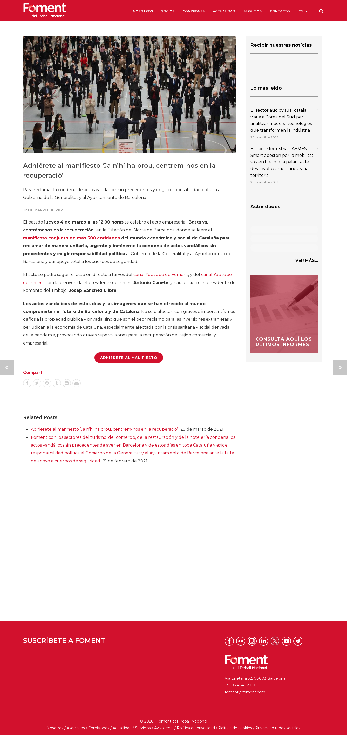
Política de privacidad (196, 728)
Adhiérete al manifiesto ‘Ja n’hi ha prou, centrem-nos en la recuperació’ (104, 429)
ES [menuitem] (301, 11)
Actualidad (122, 728)
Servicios (143, 728)
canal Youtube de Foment (160, 274)
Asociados (76, 728)
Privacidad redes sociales (277, 728)
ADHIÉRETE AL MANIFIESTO (128, 357)
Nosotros (55, 728)
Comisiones (98, 728)
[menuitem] (303, 11)
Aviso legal (163, 728)
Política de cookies (235, 728)
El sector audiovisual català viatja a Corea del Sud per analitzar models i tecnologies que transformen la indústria (281, 120)
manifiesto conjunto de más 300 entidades (71, 237)
